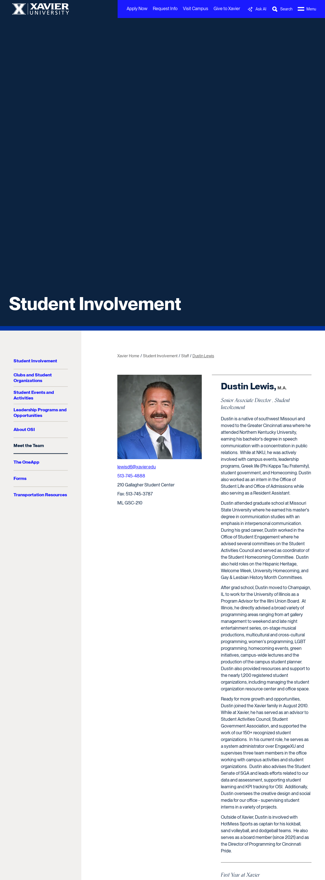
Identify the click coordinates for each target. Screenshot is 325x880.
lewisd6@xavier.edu (136, 467)
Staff (185, 356)
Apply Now (137, 8)
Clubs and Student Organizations (33, 377)
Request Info (165, 8)
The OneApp (26, 462)
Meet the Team (29, 445)
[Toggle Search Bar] (282, 9)
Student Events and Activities (34, 395)
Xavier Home (128, 356)
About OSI (24, 429)
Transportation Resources (40, 494)
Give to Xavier (227, 8)
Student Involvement (95, 303)
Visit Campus (195, 8)
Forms (20, 478)
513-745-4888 (131, 476)
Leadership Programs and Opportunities (40, 412)
